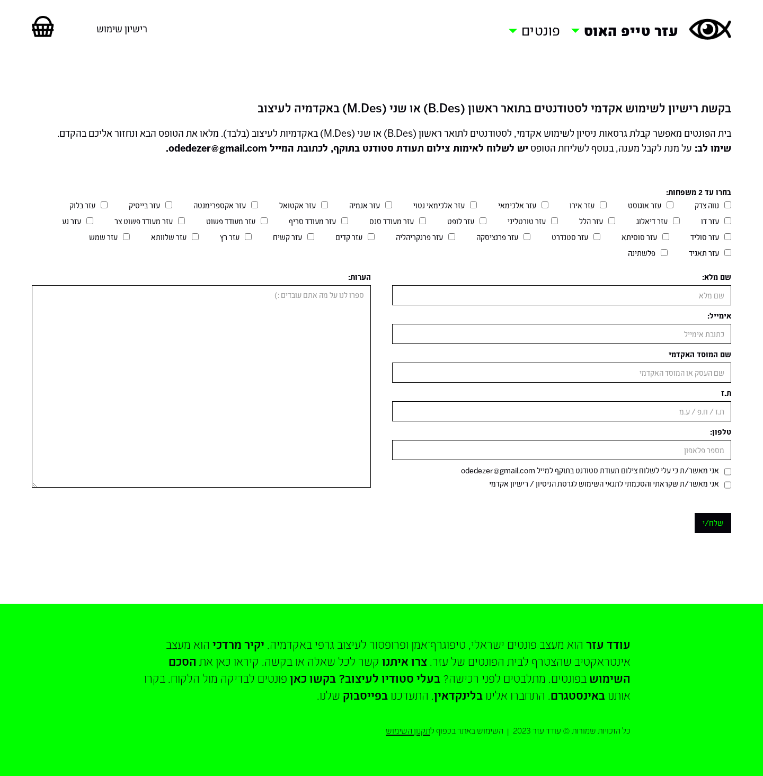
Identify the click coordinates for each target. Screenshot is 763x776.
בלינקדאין (458, 695)
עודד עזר (608, 644)
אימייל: (719, 315)
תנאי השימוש (598, 483)
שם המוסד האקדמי (700, 354)
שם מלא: (716, 276)
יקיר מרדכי (238, 644)
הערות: (359, 276)
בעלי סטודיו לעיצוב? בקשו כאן (365, 678)
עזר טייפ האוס (631, 30)
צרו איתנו (404, 661)
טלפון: (720, 431)
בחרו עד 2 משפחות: (698, 192)
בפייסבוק (365, 695)
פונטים (541, 30)
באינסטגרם (578, 695)
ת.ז (726, 393)
